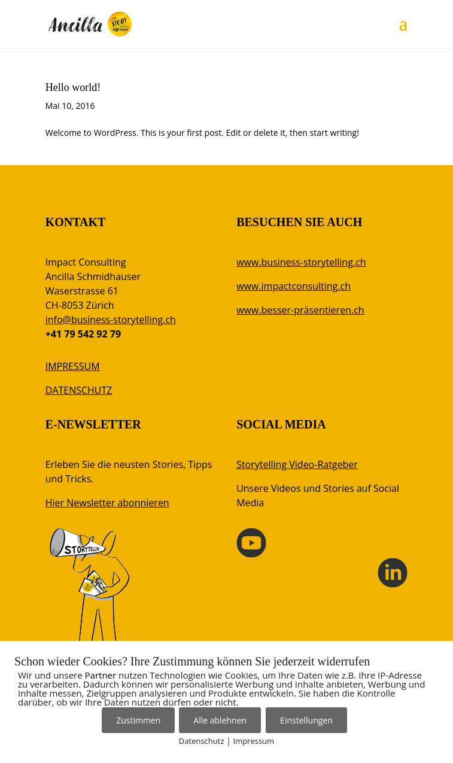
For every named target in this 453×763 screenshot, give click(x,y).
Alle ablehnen (220, 720)
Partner (101, 675)
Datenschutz (201, 740)
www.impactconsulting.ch (293, 286)
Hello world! (73, 87)
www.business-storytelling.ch (301, 262)
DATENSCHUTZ (79, 390)
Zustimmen (138, 720)
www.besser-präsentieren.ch (300, 310)
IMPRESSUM (72, 366)
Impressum (254, 740)
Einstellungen (306, 720)
